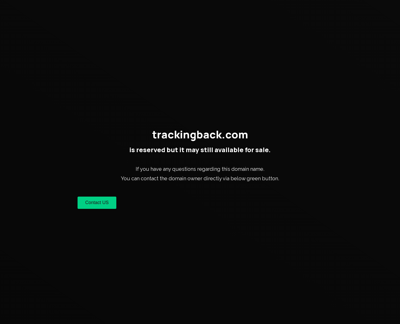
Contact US (97, 202)
